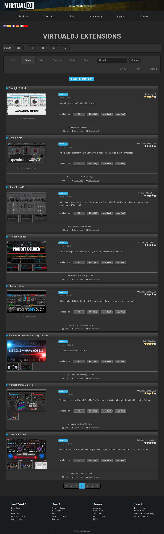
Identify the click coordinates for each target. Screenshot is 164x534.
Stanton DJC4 (16, 286)
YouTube (139, 511)
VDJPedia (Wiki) (59, 516)
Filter (138, 69)
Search (135, 60)
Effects (43, 60)
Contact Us (98, 511)
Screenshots (16, 519)
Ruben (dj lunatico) (147, 440)
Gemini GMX (15, 137)
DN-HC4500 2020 (18, 434)
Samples (57, 60)
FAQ (54, 513)
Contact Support (59, 508)
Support (120, 16)
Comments (78, 131)
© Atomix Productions (82, 531)
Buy (72, 16)
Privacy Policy (99, 516)
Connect (144, 16)
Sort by (123, 69)
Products (23, 16)
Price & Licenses (18, 516)
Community (96, 16)
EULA (95, 519)
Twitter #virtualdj (142, 516)
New (13, 60)
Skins (28, 60)
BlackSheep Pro (17, 187)
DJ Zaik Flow (150, 341)
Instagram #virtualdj (144, 513)
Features (15, 513)
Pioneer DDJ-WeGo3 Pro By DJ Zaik (28, 335)
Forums (55, 519)
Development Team (147, 143)
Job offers (97, 513)
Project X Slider (17, 236)
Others (87, 60)
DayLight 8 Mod (17, 88)
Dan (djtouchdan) (148, 193)
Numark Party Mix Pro (21, 385)
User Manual (57, 511)
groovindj (152, 94)
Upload (153, 69)
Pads (72, 60)
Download (48, 16)
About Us (97, 508)
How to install (93, 131)
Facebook (139, 508)
